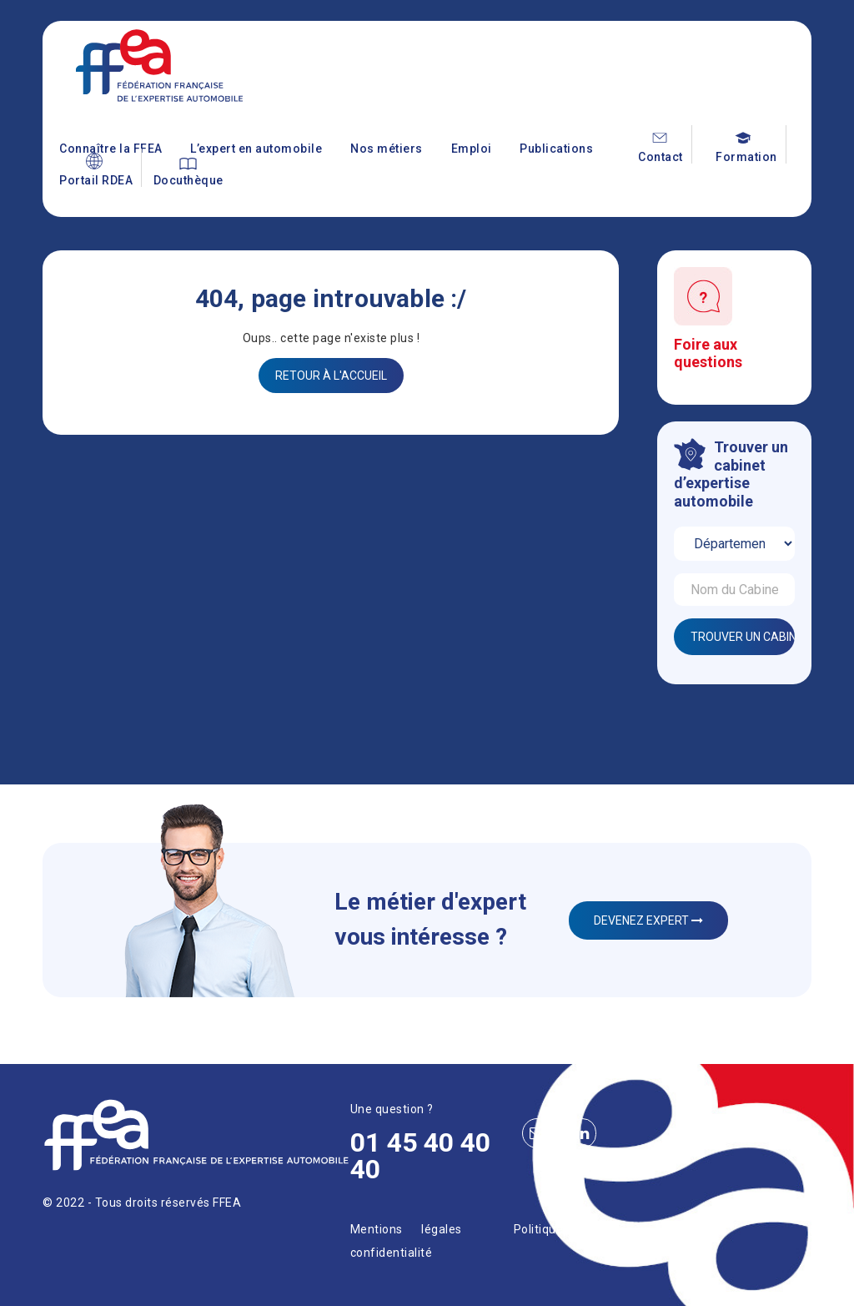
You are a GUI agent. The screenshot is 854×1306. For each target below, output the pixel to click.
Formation (746, 157)
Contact (660, 157)
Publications (556, 148)
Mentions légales (406, 1229)
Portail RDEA (96, 180)
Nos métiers (386, 148)
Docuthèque (188, 180)
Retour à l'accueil (331, 375)
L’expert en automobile (256, 148)
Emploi (471, 148)
